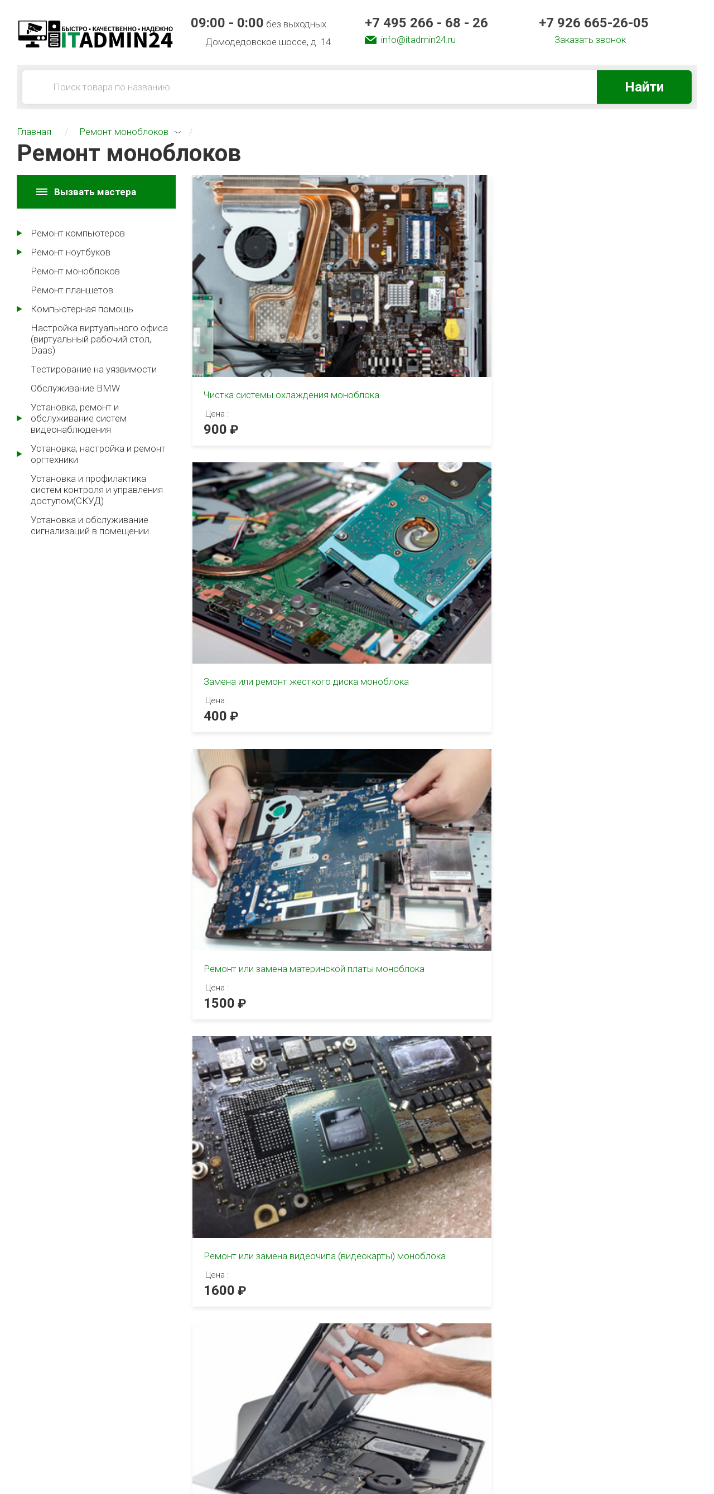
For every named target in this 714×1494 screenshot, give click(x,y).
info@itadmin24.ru (418, 39)
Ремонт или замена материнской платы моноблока (593, 312)
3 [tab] (237, 651)
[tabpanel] (183, 804)
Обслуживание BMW (75, 388)
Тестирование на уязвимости (94, 369)
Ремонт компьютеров (78, 233)
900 (215, 347)
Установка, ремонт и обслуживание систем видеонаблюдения (79, 418)
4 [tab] (268, 1055)
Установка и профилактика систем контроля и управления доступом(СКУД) (97, 489)
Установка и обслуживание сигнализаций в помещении (90, 525)
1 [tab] (202, 651)
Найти (644, 87)
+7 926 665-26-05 (594, 23)
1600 (219, 565)
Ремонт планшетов (72, 290)
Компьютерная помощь (82, 309)
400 (389, 347)
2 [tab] (223, 651)
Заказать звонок (590, 39)
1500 (566, 360)
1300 (393, 565)
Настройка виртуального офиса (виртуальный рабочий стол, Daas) (99, 339)
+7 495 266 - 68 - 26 (426, 23)
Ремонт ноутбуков (70, 252)
